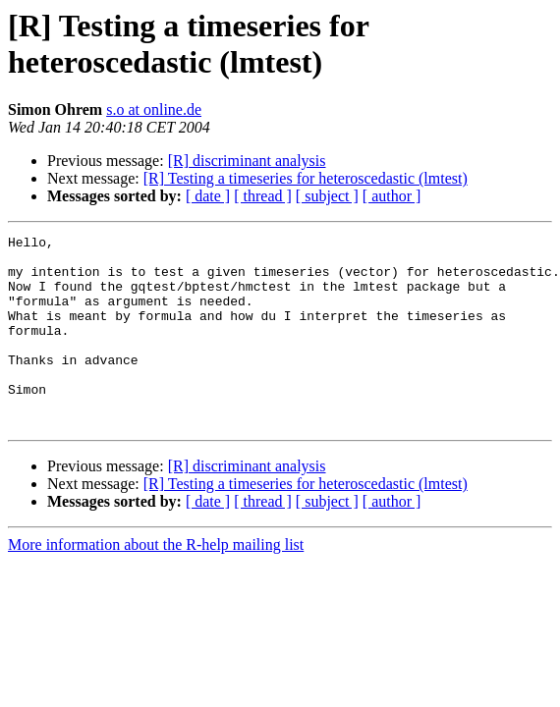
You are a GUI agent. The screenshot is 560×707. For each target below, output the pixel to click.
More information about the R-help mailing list (156, 582)
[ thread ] (263, 196)
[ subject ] (327, 196)
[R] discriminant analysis (247, 160)
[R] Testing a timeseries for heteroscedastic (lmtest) (305, 178)
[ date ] (208, 196)
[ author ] (392, 196)
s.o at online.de (153, 109)
